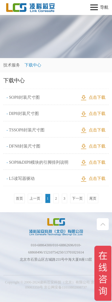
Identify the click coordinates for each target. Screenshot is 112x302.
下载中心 (32, 65)
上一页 (35, 198)
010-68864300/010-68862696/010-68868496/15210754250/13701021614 (56, 248)
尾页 (92, 198)
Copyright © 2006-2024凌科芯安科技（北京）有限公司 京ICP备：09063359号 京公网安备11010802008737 (56, 284)
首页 (19, 198)
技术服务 (11, 65)
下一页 (77, 198)
